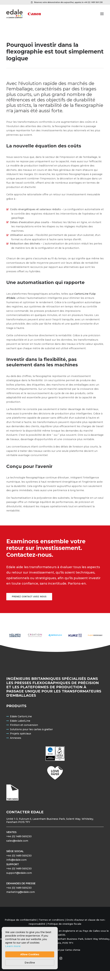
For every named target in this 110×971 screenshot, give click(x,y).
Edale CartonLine (21, 716)
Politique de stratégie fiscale (64, 923)
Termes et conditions (51, 919)
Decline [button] (30, 962)
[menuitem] (67, 2)
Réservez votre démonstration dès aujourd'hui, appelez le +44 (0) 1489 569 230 (68, 2)
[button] (102, 14)
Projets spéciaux (20, 733)
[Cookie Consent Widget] (30, 948)
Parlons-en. (77, 583)
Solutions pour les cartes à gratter (31, 729)
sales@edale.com (17, 840)
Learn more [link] (13, 946)
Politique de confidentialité (21, 919)
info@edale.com (16, 859)
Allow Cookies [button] (29, 954)
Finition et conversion (24, 725)
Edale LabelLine (20, 720)
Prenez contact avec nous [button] (29, 596)
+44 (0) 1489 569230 (19, 836)
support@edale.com (19, 872)
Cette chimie (72, 949)
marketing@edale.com (20, 892)
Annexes (15, 737)
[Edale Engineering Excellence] (23, 13)
